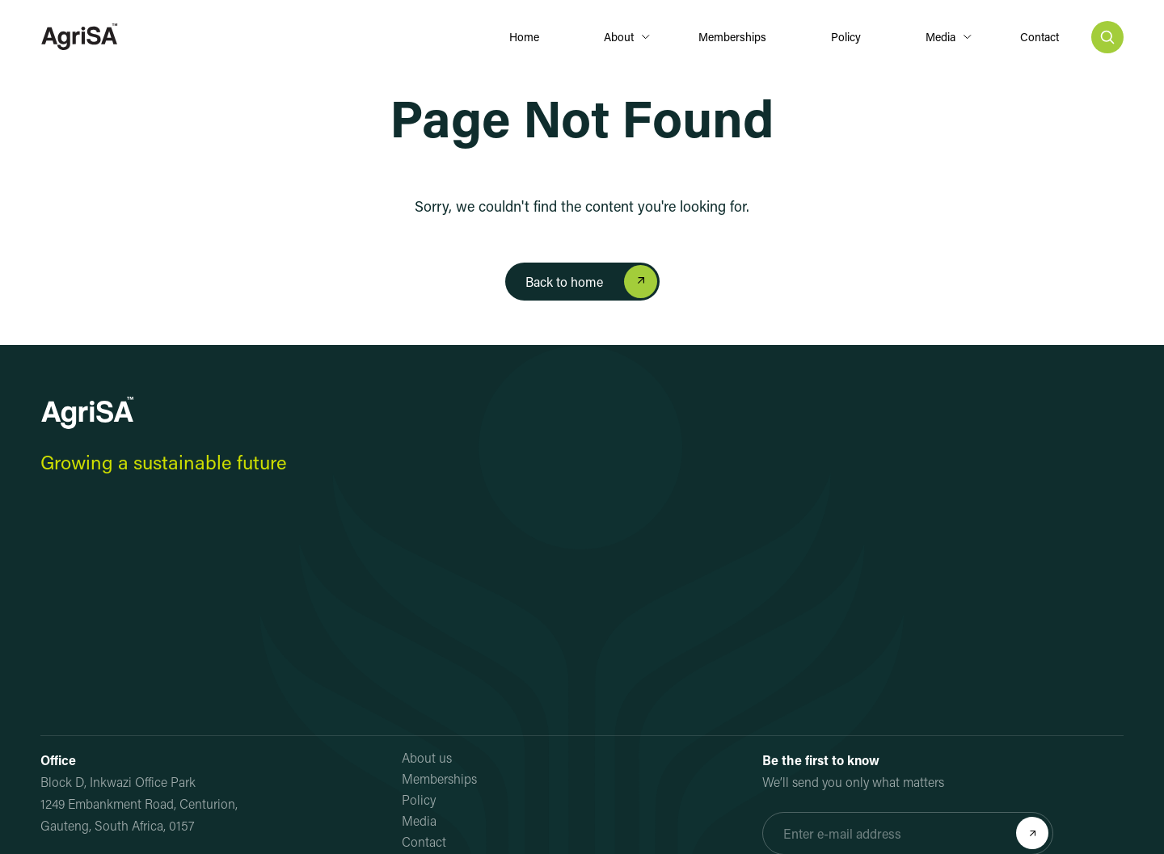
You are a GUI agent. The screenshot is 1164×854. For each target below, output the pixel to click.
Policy (846, 36)
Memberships (732, 36)
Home (524, 36)
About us (427, 757)
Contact (1039, 36)
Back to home (564, 281)
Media (940, 36)
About (619, 36)
